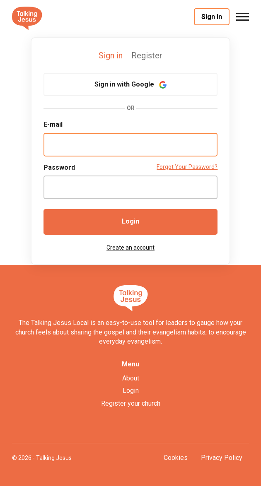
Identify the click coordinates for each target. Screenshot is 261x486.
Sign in (211, 17)
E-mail (53, 124)
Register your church (130, 403)
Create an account (130, 247)
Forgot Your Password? (187, 167)
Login (130, 221)
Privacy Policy (221, 458)
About (130, 378)
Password (59, 167)
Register (146, 55)
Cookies (176, 458)
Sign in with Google (130, 84)
